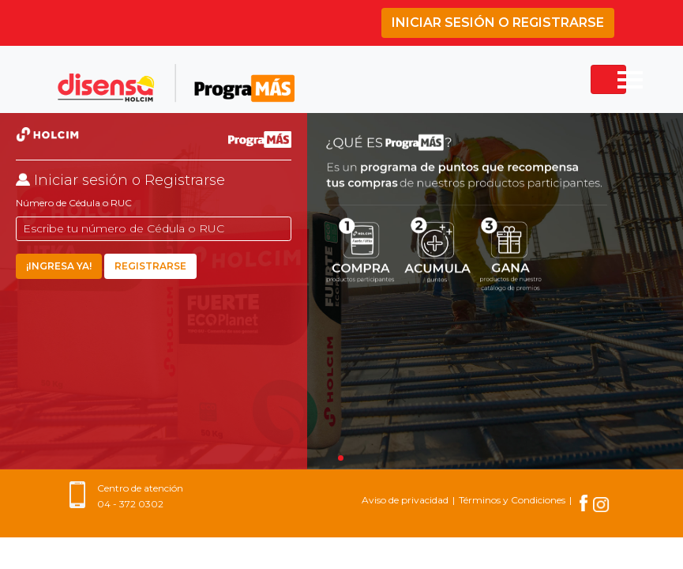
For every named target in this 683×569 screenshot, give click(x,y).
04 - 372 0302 (130, 504)
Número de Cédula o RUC (74, 203)
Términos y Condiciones (512, 500)
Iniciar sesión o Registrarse (498, 22)
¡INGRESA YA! (59, 266)
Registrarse (150, 266)
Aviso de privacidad (405, 500)
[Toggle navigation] (608, 79)
